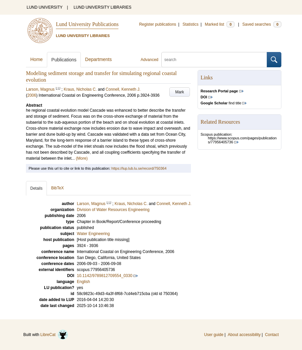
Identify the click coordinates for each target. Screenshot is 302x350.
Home (36, 59)
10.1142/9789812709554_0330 (104, 275)
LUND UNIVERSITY (45, 7)
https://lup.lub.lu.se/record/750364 (139, 168)
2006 (31, 95)
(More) (81, 158)
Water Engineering (93, 233)
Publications (63, 59)
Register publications (157, 24)
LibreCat (54, 334)
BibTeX (57, 188)
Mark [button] (179, 92)
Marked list (219, 24)
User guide (214, 334)
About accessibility (244, 334)
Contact (272, 334)
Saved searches (261, 24)
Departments (98, 59)
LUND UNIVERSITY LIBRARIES (102, 7)
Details (36, 188)
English (83, 281)
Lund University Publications (87, 24)
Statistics (191, 24)
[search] (214, 59)
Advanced (149, 59)
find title (221, 103)
